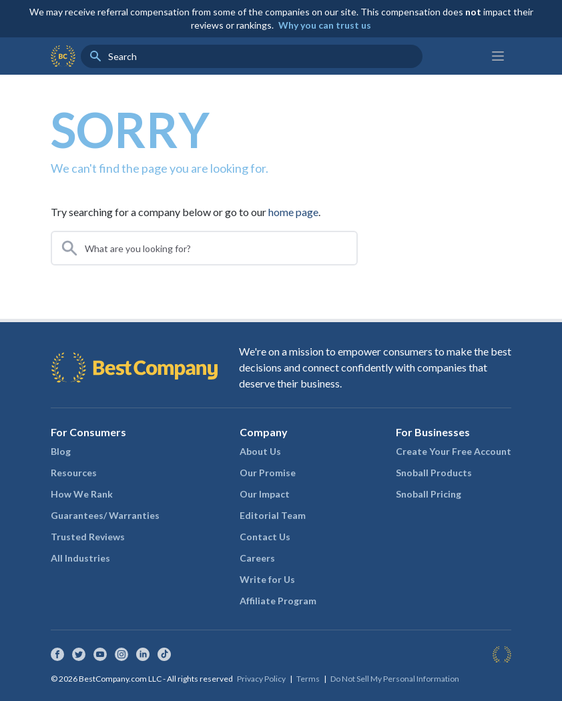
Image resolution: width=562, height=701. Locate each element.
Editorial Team (273, 515)
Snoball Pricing (428, 494)
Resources (74, 472)
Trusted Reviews (88, 536)
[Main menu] (498, 56)
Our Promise (268, 472)
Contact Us (265, 536)
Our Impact (265, 494)
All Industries (80, 558)
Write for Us (267, 579)
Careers (257, 558)
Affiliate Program (278, 600)
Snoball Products (434, 472)
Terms (308, 679)
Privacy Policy (261, 679)
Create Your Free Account (453, 451)
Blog (61, 451)
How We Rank (82, 494)
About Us (260, 451)
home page (293, 211)
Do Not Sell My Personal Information (394, 679)
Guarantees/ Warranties (105, 515)
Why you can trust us (324, 25)
